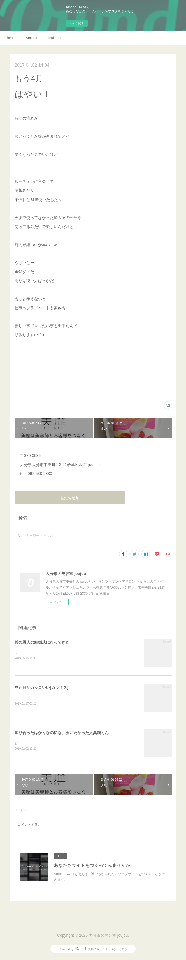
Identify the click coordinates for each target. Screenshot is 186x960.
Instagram (55, 38)
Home (10, 38)
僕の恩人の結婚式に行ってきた (42, 642)
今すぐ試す (77, 23)
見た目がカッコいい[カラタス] (41, 688)
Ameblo (31, 38)
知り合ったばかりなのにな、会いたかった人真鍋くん (62, 733)
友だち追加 (70, 498)
